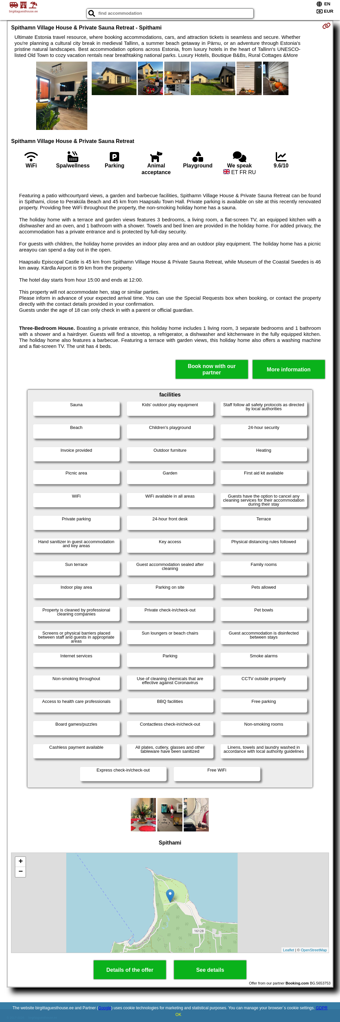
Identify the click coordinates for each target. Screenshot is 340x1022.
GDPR (322, 1008)
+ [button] (20, 862)
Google (104, 1008)
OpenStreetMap (314, 950)
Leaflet (288, 950)
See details (210, 970)
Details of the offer (129, 970)
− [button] (20, 872)
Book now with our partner (212, 369)
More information (289, 369)
